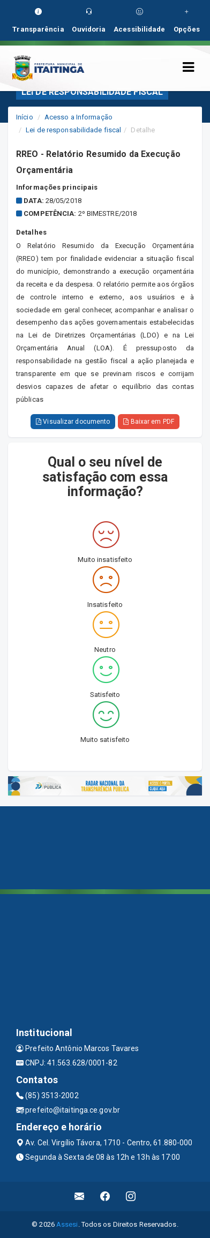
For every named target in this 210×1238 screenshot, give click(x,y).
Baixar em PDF (148, 421)
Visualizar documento (73, 421)
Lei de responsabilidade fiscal (73, 130)
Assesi (67, 1224)
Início (24, 117)
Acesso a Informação (78, 117)
